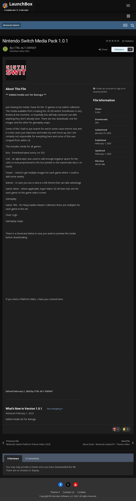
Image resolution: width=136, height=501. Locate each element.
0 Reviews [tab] (13, 458)
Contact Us (68, 492)
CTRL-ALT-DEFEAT (25, 48)
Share (103, 49)
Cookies (81, 492)
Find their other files (19, 51)
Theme (55, 492)
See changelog (55, 408)
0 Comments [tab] (32, 458)
